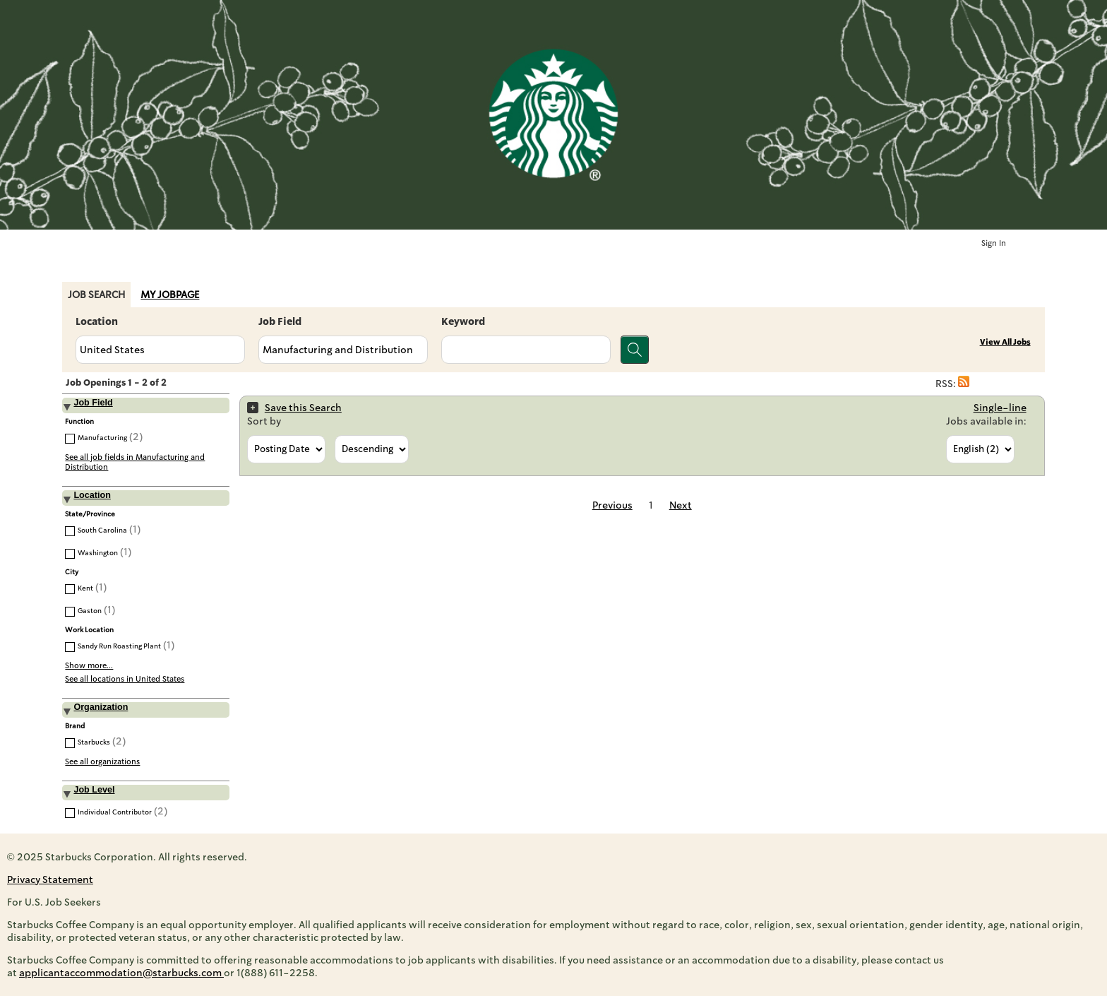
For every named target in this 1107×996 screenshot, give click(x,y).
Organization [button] (100, 707)
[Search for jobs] (635, 350)
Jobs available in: (986, 421)
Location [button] (91, 495)
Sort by (264, 421)
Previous (612, 505)
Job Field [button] (92, 403)
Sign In (993, 243)
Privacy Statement (50, 879)
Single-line (1000, 407)
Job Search (96, 294)
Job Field (279, 321)
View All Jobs (1005, 342)
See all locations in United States (124, 679)
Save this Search (303, 407)
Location (97, 321)
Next (680, 505)
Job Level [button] (93, 790)
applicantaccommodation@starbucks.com (121, 972)
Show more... (89, 665)
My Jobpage (169, 294)
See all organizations (102, 761)
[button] (963, 383)
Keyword (463, 321)
